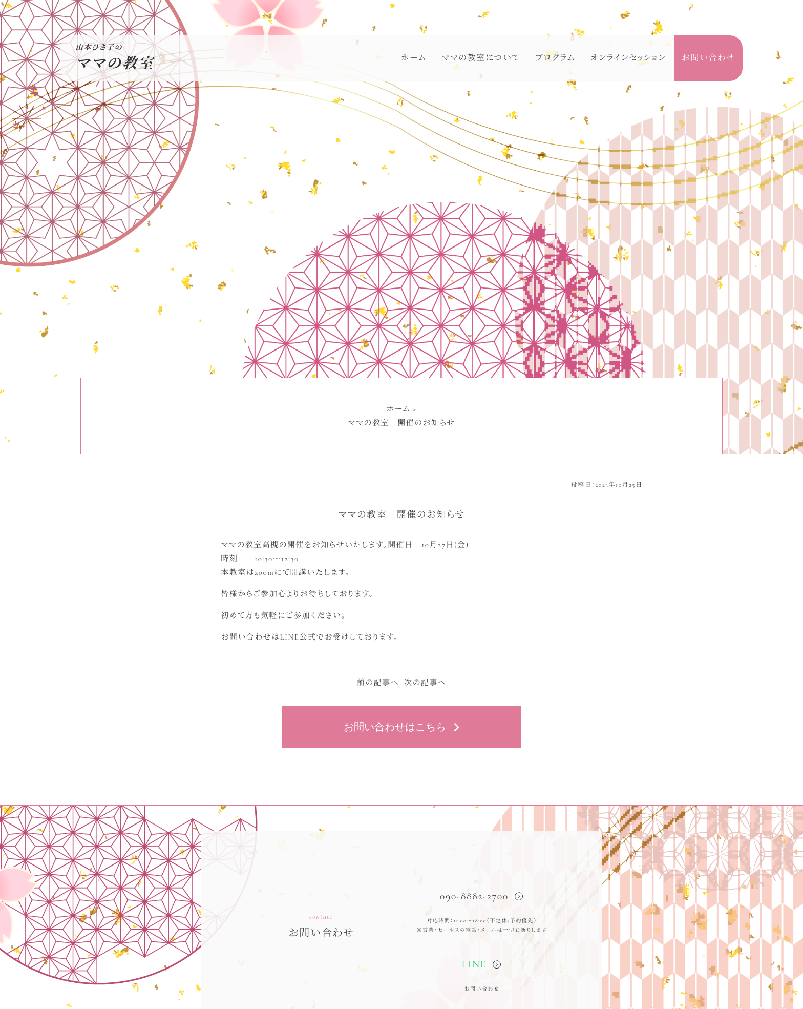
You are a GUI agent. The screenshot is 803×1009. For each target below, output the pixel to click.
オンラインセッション (628, 58)
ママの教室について (480, 58)
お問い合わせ (708, 58)
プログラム (555, 58)
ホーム (414, 58)
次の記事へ (425, 682)
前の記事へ (378, 682)
